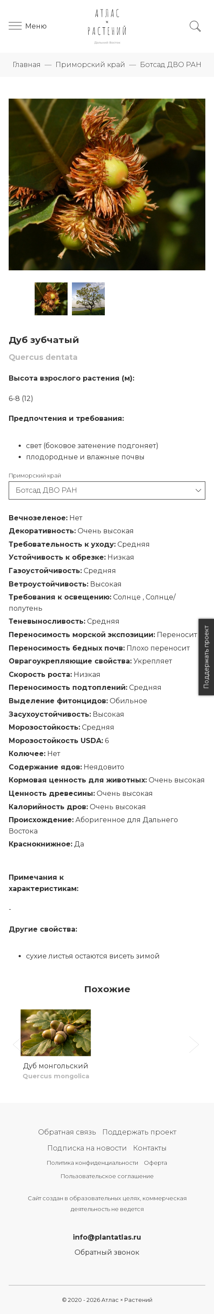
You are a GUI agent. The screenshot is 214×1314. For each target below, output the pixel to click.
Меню (28, 26)
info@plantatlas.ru (107, 1237)
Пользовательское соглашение (107, 1176)
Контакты (150, 1148)
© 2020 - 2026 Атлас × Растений (107, 1300)
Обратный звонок (107, 1252)
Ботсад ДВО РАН (170, 65)
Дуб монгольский (55, 1066)
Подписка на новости (87, 1148)
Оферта (155, 1163)
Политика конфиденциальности (92, 1163)
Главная (27, 65)
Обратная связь (67, 1132)
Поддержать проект (139, 1132)
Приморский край (90, 65)
